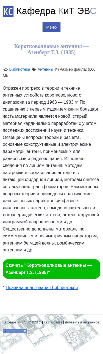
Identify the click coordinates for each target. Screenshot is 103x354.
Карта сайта (53, 322)
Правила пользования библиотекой (42, 287)
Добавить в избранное (82, 322)
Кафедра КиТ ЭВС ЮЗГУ (22, 322)
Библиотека (19, 69)
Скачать (48, 269)
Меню (51, 27)
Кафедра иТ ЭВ (56, 11)
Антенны (45, 69)
